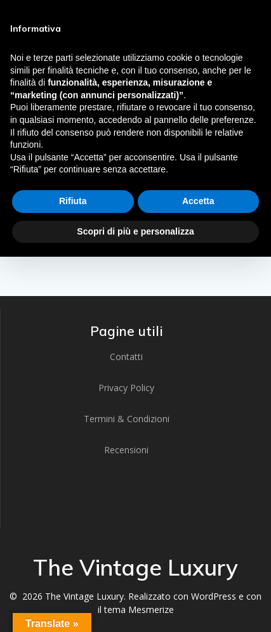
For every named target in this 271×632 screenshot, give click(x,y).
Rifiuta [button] (73, 201)
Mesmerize (151, 609)
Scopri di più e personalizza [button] (135, 231)
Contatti (126, 357)
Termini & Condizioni (126, 419)
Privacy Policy (126, 388)
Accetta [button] (198, 201)
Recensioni (126, 450)
